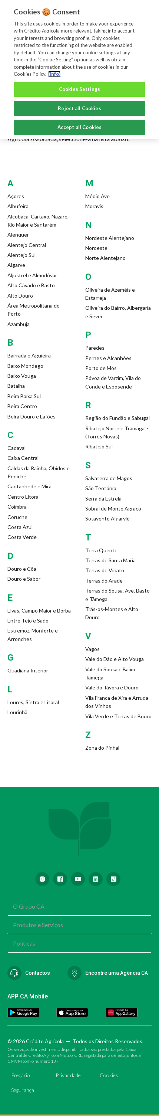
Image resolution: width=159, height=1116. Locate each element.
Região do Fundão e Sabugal (117, 418)
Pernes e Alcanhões (108, 358)
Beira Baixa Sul (24, 396)
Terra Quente (101, 550)
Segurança (22, 1090)
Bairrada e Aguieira (29, 355)
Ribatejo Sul (99, 446)
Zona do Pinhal (102, 747)
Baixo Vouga (21, 376)
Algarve (16, 265)
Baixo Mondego (25, 366)
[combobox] (79, 906)
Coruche (17, 517)
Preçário (20, 1075)
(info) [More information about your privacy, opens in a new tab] (54, 71)
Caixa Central (23, 458)
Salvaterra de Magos (108, 478)
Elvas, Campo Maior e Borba (39, 610)
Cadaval (16, 448)
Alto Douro (20, 295)
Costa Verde (22, 537)
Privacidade (68, 1075)
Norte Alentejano (105, 258)
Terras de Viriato (104, 570)
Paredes (95, 348)
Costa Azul (20, 527)
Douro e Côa (21, 569)
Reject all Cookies (79, 106)
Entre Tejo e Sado (28, 620)
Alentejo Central (26, 245)
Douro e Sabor (23, 579)
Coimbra (17, 506)
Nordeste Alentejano (109, 238)
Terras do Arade (104, 580)
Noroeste (96, 248)
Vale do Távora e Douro (112, 687)
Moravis (94, 206)
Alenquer (18, 234)
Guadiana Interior (27, 670)
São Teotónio (100, 488)
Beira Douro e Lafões (31, 416)
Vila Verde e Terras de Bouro (118, 716)
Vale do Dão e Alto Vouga (114, 659)
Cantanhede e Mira (29, 486)
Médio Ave (97, 196)
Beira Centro (22, 406)
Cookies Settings (79, 86)
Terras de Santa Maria (110, 560)
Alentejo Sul (21, 255)
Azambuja (18, 324)
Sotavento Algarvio (107, 518)
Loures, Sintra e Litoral (33, 702)
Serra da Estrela (103, 498)
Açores (15, 196)
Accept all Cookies (79, 125)
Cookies (109, 1075)
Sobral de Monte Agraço (113, 508)
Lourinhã (17, 712)
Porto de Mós (101, 368)
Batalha (16, 386)
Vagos (92, 649)
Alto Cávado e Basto (31, 285)
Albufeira (18, 206)
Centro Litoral (23, 496)
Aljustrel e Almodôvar (32, 275)
